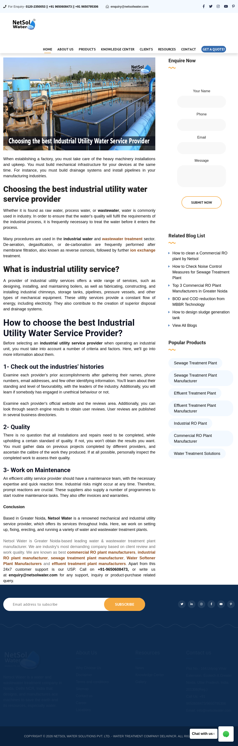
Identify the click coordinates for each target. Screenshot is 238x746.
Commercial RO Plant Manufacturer (193, 438)
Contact (188, 49)
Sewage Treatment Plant (195, 363)
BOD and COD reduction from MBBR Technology (198, 302)
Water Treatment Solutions (197, 453)
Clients (146, 49)
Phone (202, 114)
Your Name (201, 91)
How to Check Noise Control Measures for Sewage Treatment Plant (200, 272)
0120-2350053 (35, 6)
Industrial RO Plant (190, 423)
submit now (201, 202)
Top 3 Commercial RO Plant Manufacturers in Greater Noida (199, 288)
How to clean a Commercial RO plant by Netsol (199, 256)
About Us (65, 49)
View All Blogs (184, 325)
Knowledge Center (117, 49)
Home (47, 49)
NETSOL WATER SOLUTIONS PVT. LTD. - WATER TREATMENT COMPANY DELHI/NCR (115, 736)
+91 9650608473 (60, 6)
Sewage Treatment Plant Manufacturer (195, 378)
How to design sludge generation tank (200, 315)
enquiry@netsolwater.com (130, 6)
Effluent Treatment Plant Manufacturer (195, 408)
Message (202, 160)
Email (201, 137)
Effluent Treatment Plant (195, 393)
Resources (167, 49)
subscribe (124, 604)
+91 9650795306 (86, 6)
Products (87, 49)
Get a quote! (214, 49)
